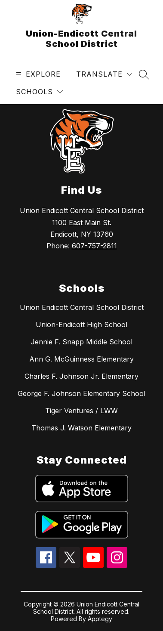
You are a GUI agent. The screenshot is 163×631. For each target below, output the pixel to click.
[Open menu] (37, 74)
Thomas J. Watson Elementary (81, 428)
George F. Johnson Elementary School (81, 393)
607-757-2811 (94, 245)
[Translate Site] (104, 74)
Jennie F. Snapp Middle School (81, 341)
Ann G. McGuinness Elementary (81, 359)
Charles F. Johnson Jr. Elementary (81, 376)
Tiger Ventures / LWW (81, 410)
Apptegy (100, 618)
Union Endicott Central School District (82, 307)
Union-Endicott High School (81, 324)
